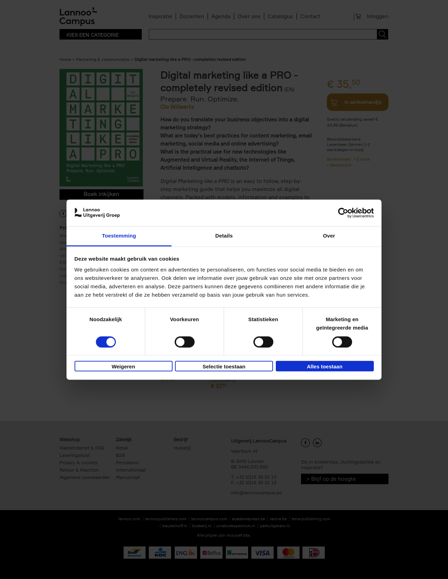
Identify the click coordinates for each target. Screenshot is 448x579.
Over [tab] (329, 236)
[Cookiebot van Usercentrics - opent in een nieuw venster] (343, 212)
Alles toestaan (325, 367)
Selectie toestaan (224, 367)
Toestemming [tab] (119, 236)
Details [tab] (224, 236)
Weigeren (123, 367)
